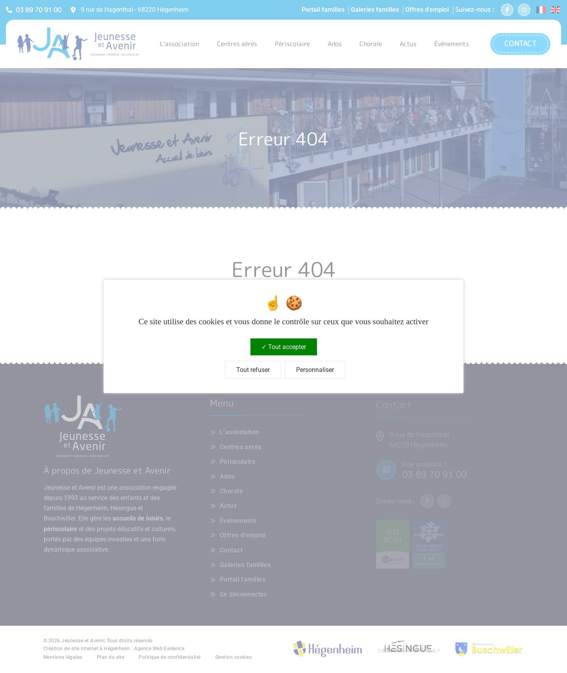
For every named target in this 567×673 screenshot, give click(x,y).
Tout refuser (253, 370)
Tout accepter (283, 347)
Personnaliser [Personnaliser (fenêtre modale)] (315, 370)
